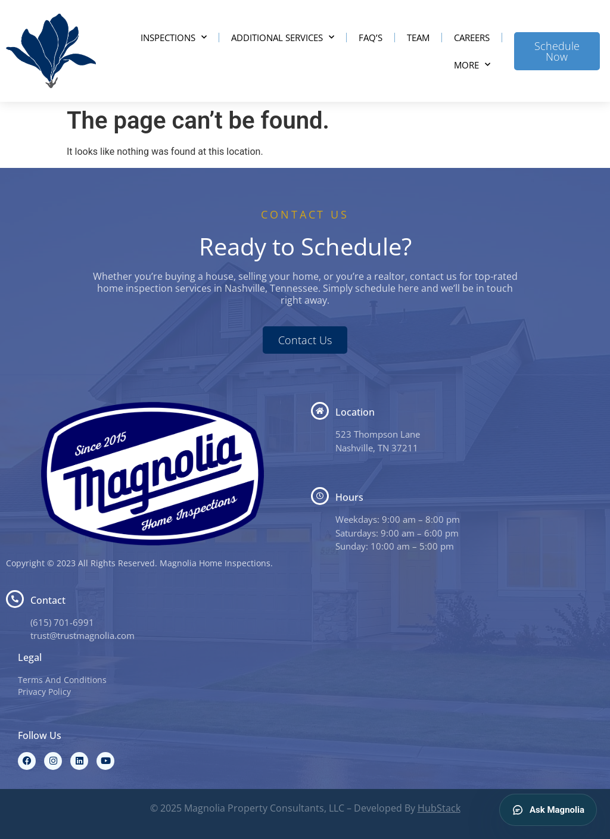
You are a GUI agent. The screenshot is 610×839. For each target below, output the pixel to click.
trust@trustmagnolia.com (82, 635)
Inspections (174, 37)
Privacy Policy (44, 691)
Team (418, 37)
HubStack (439, 808)
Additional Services (282, 37)
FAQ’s (370, 37)
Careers (472, 37)
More (472, 64)
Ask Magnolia (548, 810)
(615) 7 (44, 622)
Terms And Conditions (62, 679)
